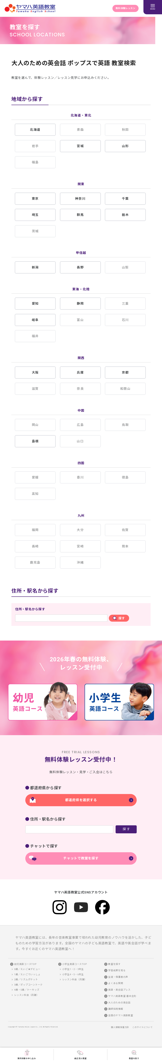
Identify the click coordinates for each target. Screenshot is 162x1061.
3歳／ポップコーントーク (28, 984)
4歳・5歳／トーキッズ (26, 989)
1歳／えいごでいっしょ (27, 974)
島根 (35, 441)
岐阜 (35, 320)
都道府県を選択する (81, 800)
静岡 (80, 303)
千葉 (125, 199)
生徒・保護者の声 (118, 977)
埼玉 (35, 215)
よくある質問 (115, 983)
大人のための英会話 (119, 1002)
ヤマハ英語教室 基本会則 (122, 996)
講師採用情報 (115, 1009)
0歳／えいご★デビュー (27, 969)
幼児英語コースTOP (25, 964)
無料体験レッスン (125, 8)
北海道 (35, 130)
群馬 (80, 215)
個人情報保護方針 (120, 1027)
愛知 (35, 303)
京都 (125, 372)
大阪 (35, 372)
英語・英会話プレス (119, 989)
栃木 (125, 215)
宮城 (80, 146)
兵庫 (80, 372)
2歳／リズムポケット (26, 979)
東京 (35, 199)
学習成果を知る (117, 970)
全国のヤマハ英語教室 (120, 1015)
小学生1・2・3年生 (73, 969)
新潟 (35, 267)
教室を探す (134, 1054)
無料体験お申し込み (27, 1054)
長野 (80, 267)
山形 (125, 146)
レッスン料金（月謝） (26, 995)
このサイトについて (142, 1027)
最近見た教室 (80, 1054)
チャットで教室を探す (81, 858)
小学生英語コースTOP (74, 964)
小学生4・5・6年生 (73, 974)
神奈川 (80, 199)
